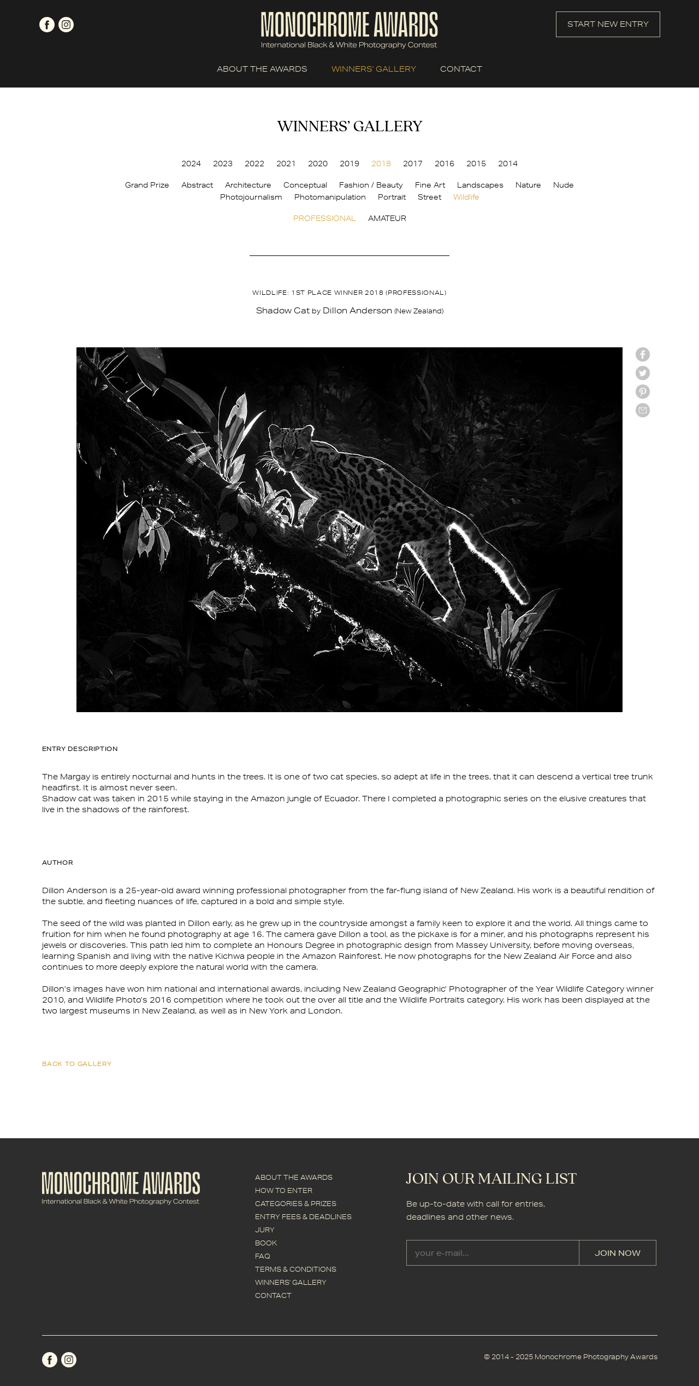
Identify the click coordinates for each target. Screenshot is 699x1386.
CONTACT (461, 69)
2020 (318, 163)
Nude (563, 185)
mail (643, 410)
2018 (381, 163)
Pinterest (643, 392)
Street (429, 197)
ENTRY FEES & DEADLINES (303, 1216)
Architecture (248, 185)
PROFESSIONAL (324, 218)
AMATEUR (387, 218)
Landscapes (480, 185)
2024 (191, 163)
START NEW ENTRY (608, 24)
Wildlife (466, 197)
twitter (643, 373)
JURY (265, 1229)
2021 (286, 163)
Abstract (197, 185)
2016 (444, 163)
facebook (47, 24)
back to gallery (77, 1063)
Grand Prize (147, 185)
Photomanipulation (330, 197)
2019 (349, 163)
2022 (254, 163)
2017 (413, 163)
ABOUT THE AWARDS (262, 69)
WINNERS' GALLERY (373, 69)
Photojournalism (251, 197)
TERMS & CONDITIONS (295, 1269)
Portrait (392, 197)
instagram (66, 24)
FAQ (262, 1256)
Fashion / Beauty (371, 185)
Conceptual (305, 185)
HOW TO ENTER (283, 1190)
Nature (528, 185)
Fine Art (430, 185)
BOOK (266, 1243)
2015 (476, 163)
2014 (508, 163)
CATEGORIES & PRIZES (295, 1203)
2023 (223, 163)
